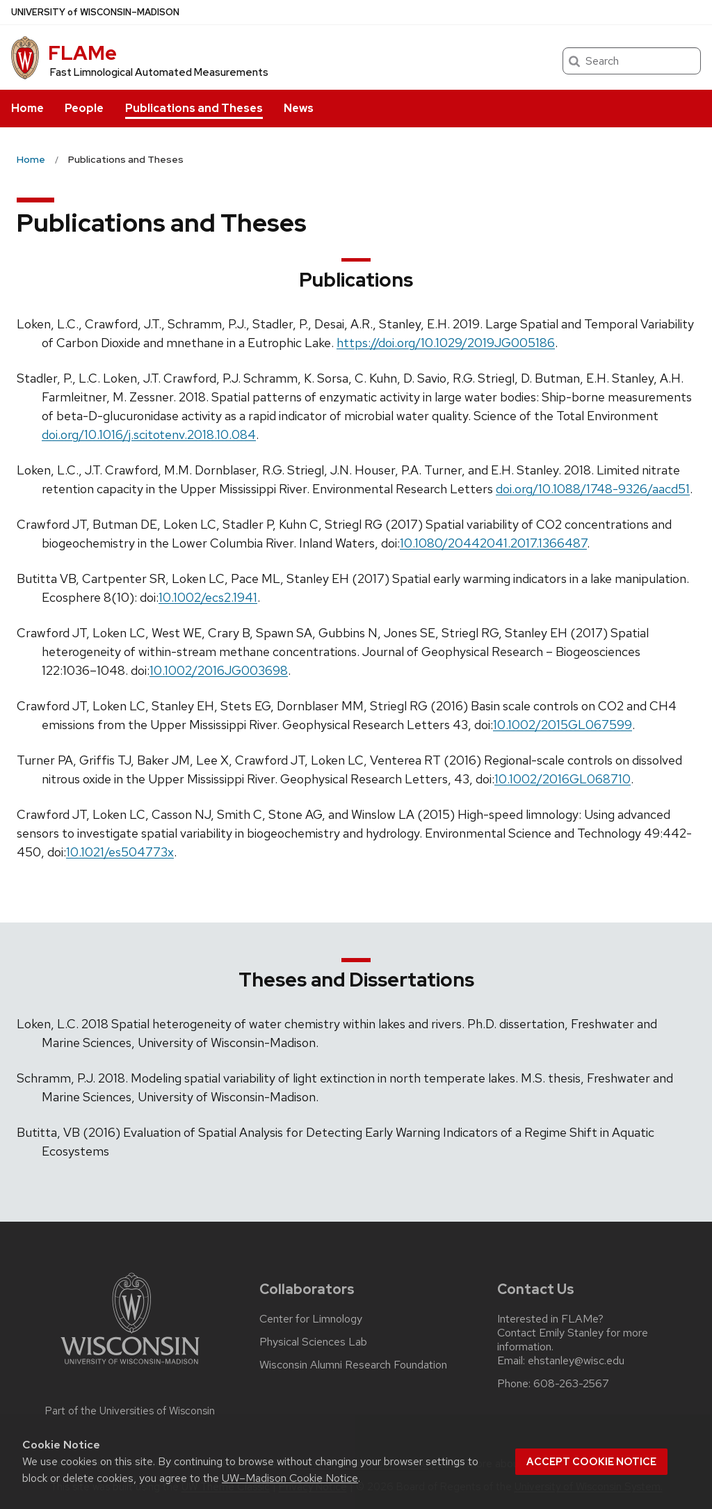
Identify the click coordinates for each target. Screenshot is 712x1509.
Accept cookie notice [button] (591, 1462)
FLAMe (82, 53)
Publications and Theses (194, 108)
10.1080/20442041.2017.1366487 (493, 543)
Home (27, 108)
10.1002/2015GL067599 (562, 725)
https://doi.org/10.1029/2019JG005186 (446, 343)
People (84, 108)
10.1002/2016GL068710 (562, 779)
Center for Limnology (310, 1319)
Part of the (130, 1411)
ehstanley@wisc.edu (576, 1361)
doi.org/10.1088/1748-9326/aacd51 (593, 489)
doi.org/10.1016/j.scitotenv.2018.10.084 (149, 434)
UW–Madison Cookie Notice (290, 1478)
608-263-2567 (571, 1384)
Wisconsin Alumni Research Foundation (353, 1365)
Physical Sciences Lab (313, 1342)
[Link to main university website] (130, 1366)
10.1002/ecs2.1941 (208, 597)
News (299, 108)
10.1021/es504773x (120, 852)
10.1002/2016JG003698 (218, 670)
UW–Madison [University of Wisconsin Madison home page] (95, 12)
